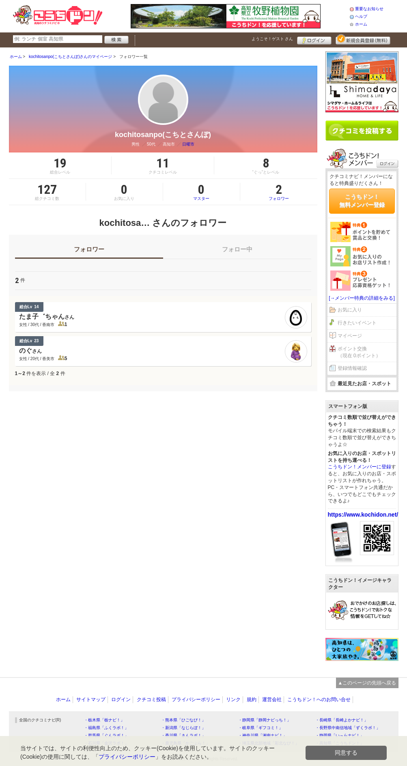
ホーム (361, 24)
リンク (233, 699)
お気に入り (350, 310)
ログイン (314, 39)
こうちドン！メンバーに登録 (359, 467)
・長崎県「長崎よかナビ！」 (341, 720)
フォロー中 (237, 249)
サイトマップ (91, 699)
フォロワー (278, 192)
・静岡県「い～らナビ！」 (339, 735)
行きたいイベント (357, 323)
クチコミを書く (361, 130)
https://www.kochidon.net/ (363, 514)
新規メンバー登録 (363, 39)
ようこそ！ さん (272, 38)
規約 (251, 699)
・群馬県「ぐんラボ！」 (106, 735)
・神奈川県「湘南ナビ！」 (262, 735)
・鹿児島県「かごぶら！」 (185, 743)
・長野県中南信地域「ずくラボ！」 (347, 727)
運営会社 (272, 699)
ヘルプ (361, 16)
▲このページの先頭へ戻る (367, 683)
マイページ (350, 336)
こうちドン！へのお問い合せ (319, 699)
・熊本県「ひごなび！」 (183, 720)
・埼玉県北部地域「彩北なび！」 (268, 743)
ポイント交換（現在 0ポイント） (359, 352)
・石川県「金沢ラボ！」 (106, 743)
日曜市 (188, 144)
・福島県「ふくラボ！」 (106, 727)
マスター (201, 192)
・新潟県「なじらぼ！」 (183, 727)
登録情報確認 (352, 368)
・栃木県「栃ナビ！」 (104, 720)
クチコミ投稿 (151, 699)
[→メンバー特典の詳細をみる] (362, 298)
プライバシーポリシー (196, 699)
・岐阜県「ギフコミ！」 (260, 727)
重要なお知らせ (369, 8)
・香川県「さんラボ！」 (183, 735)
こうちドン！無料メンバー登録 (362, 200)
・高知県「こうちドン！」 (339, 743)
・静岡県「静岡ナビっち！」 (264, 720)
